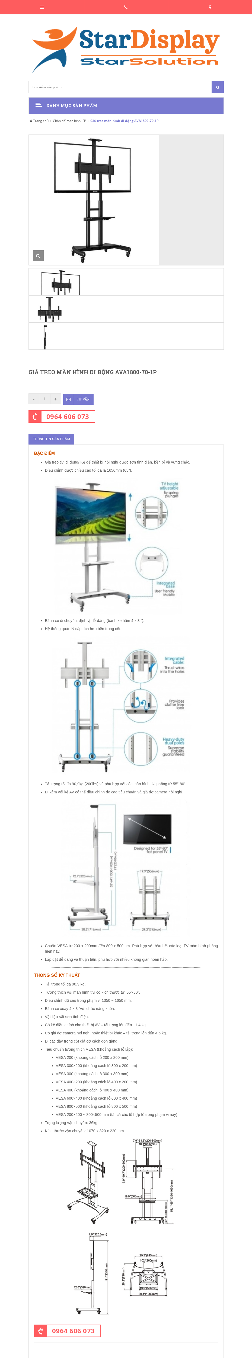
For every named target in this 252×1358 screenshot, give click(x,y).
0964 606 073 (67, 415)
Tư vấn (77, 398)
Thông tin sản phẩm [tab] (51, 438)
